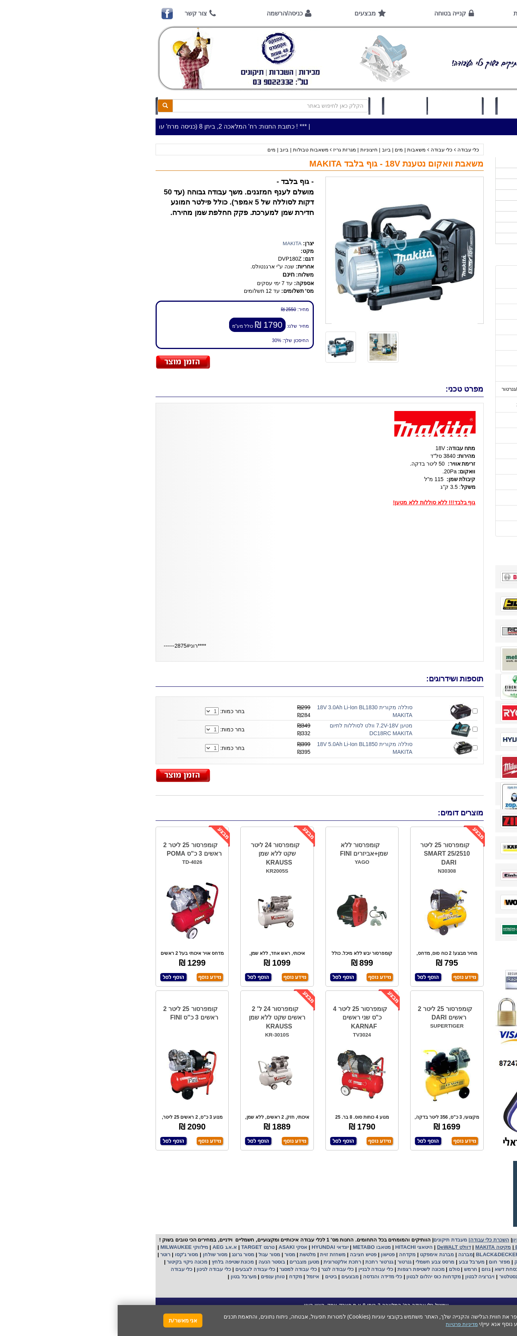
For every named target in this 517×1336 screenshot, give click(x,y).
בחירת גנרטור (458, 435)
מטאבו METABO (253, 1247)
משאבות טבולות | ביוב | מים (180, 150)
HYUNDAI (204, 1247)
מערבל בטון (125, 1276)
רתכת (237, 1262)
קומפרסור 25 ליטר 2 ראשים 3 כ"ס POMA (75, 849)
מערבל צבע (353, 1262)
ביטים (213, 1276)
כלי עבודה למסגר (180, 1269)
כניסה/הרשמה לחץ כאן (409, 106)
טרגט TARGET (139, 1247)
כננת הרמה (420, 1269)
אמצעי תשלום (457, 296)
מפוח (430, 1262)
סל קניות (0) (337, 106)
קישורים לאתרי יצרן (452, 482)
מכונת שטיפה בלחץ (114, 1262)
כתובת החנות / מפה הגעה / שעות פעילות (436, 277)
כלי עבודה (351, 150)
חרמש (353, 1269)
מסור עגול (151, 1254)
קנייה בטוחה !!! (456, 327)
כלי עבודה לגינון (95, 1269)
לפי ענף (467, 227)
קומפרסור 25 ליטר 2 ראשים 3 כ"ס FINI (73, 1013)
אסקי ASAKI (174, 1247)
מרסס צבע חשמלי (316, 1262)
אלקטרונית (217, 1262)
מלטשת (190, 1254)
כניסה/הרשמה (167, 13)
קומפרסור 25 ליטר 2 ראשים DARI (327, 1013)
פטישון (270, 1254)
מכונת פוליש (450, 1269)
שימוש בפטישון (457, 420)
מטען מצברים (186, 1262)
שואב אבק (407, 1262)
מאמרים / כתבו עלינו (450, 374)
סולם (336, 1269)
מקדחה (289, 1254)
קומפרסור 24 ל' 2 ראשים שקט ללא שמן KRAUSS (159, 1018)
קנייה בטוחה (332, 13)
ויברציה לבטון (361, 1276)
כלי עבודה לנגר (220, 1269)
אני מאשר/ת (65, 1320)
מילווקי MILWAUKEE (66, 1247)
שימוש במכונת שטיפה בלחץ (443, 466)
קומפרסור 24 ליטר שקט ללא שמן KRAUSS (157, 854)
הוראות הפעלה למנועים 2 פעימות (436, 405)
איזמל (195, 1276)
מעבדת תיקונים (332, 1240)
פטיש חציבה (245, 1254)
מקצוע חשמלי (455, 1262)
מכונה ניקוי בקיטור (69, 1262)
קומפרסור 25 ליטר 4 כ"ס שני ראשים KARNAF (242, 1018)
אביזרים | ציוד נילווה (454, 238)
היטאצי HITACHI (295, 1247)
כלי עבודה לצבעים (137, 1269)
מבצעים (247, 13)
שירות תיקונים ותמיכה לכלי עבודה (436, 358)
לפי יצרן (467, 217)
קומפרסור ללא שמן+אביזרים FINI (246, 849)
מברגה (348, 1254)
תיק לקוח (288, 106)
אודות (403, 13)
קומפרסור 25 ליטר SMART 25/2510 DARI (327, 854)
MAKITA (174, 243)
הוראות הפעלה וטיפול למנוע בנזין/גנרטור (428, 389)
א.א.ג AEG (106, 1247)
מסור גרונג (125, 1254)
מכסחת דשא (389, 1269)
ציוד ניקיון (465, 184)
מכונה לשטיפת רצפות (302, 1269)
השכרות (467, 206)
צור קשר (78, 13)
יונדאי (225, 1247)
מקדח (178, 1276)
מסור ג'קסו (68, 1254)
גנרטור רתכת (260, 1262)
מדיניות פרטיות (457, 513)
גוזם (368, 1269)
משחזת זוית (214, 1254)
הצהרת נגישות (457, 528)
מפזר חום (381, 1262)
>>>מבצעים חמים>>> (451, 162)
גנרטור (286, 1262)
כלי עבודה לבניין (257, 1269)
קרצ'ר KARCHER (456, 1254)
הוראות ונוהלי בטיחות (449, 343)
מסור (172, 1254)
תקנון (467, 497)
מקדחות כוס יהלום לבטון (315, 1276)
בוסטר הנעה (153, 1262)
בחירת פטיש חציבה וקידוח (444, 451)
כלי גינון (467, 195)
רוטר (48, 1254)
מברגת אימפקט (318, 1254)
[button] (501, 1300)
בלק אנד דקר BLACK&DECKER (394, 1254)
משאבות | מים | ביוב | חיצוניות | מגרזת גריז (261, 150)
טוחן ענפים (154, 1276)
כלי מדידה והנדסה (264, 1276)
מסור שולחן (97, 1254)
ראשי (462, 13)
